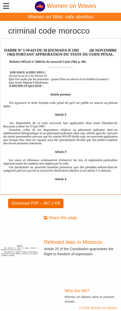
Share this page (60, 218)
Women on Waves (65, 5)
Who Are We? (77, 291)
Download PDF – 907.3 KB (35, 203)
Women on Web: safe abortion (60, 16)
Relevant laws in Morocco (73, 242)
